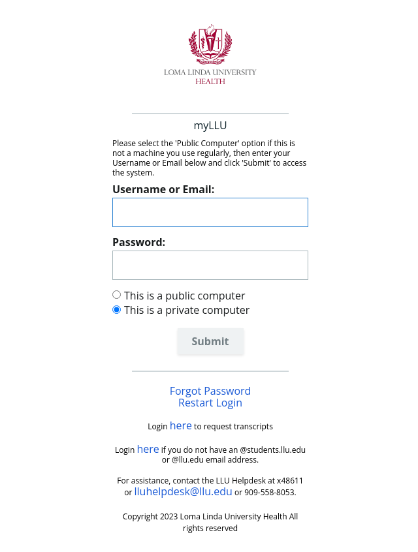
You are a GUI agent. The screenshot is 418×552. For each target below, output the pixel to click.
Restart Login (210, 402)
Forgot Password (210, 391)
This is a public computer (185, 295)
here (181, 425)
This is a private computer (186, 310)
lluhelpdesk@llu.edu (184, 491)
